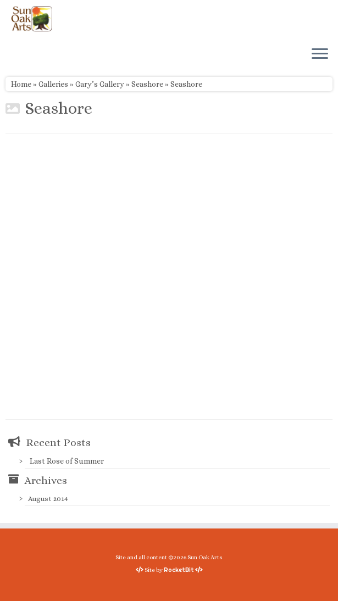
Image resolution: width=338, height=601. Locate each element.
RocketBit (179, 570)
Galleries (53, 84)
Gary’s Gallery (99, 84)
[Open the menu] (320, 54)
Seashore (147, 84)
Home (21, 84)
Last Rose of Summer (67, 461)
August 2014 (48, 498)
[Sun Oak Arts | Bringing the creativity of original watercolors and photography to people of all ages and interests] (31, 18)
